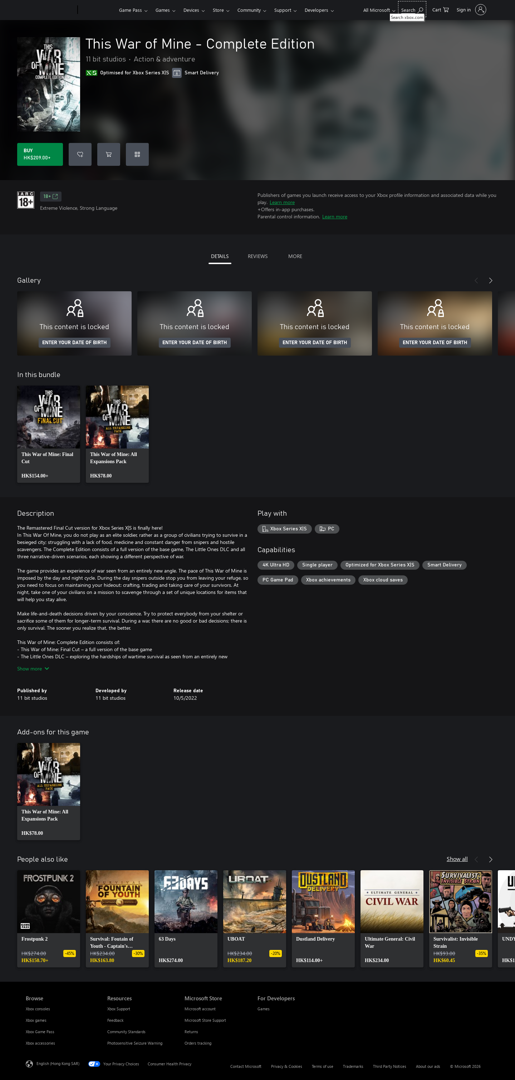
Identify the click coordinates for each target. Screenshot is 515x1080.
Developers (316, 10)
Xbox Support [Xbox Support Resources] (118, 1008)
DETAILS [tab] (220, 256)
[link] (48, 434)
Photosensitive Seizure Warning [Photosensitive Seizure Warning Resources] (134, 1043)
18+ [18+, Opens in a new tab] (51, 196)
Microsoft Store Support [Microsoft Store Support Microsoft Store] (205, 1020)
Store (218, 10)
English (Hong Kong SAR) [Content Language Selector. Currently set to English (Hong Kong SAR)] (57, 1063)
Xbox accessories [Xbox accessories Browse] (40, 1043)
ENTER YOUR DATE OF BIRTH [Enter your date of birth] (74, 342)
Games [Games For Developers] (264, 1008)
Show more (33, 668)
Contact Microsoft (245, 1066)
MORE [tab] (295, 256)
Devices (191, 10)
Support (282, 10)
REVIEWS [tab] (258, 256)
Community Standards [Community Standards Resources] (126, 1031)
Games (163, 10)
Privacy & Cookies (286, 1066)
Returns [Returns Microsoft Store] (191, 1031)
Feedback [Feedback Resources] (115, 1020)
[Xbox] (97, 10)
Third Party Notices (389, 1066)
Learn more (282, 202)
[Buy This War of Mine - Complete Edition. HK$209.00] (40, 154)
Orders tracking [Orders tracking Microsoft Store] (198, 1043)
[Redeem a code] (137, 154)
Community (249, 10)
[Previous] (476, 281)
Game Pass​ (130, 10)
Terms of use (322, 1066)
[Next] (491, 281)
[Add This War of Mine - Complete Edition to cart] (108, 154)
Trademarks (353, 1066)
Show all (457, 858)
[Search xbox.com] (412, 9)
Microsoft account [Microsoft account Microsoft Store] (200, 1008)
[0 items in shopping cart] (440, 9)
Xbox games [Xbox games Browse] (36, 1020)
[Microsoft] (50, 10)
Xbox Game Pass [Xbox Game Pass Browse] (40, 1031)
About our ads (428, 1066)
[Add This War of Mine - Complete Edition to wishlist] (80, 154)
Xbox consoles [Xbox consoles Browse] (38, 1008)
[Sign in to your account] (470, 9)
